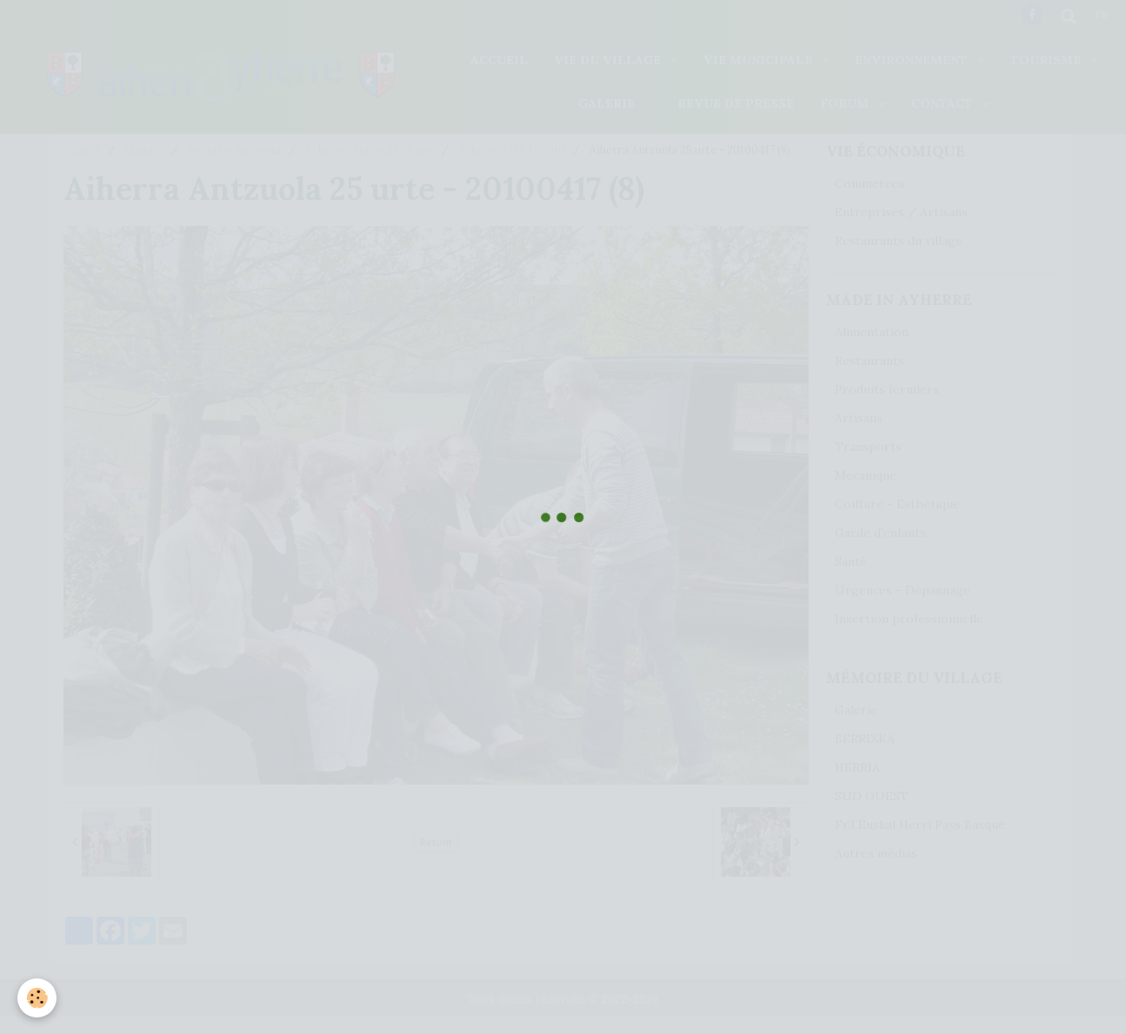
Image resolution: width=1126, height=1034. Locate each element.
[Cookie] (37, 997)
